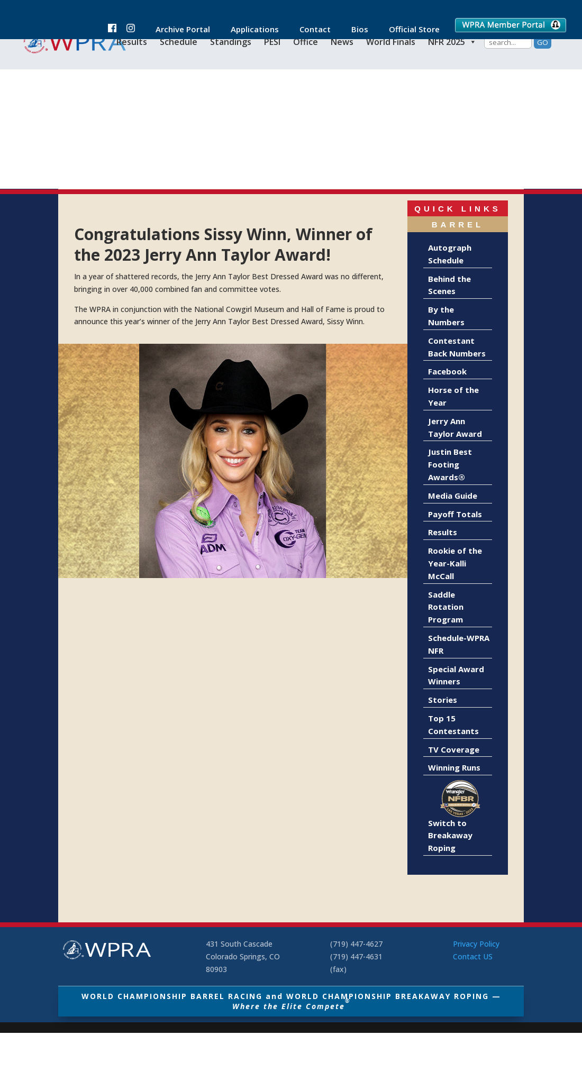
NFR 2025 (452, 42)
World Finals (390, 42)
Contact (310, 29)
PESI (272, 42)
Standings (230, 42)
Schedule (178, 42)
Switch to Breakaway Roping (450, 836)
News (342, 42)
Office (305, 42)
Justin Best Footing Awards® (450, 464)
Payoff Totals (455, 514)
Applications (249, 29)
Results (131, 42)
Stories (442, 699)
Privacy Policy (476, 944)
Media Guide (452, 495)
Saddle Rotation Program (445, 607)
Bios (354, 29)
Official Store (409, 29)
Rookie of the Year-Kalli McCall (455, 563)
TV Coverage (453, 749)
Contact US (473, 956)
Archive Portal (177, 29)
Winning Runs (454, 767)
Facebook (447, 371)
